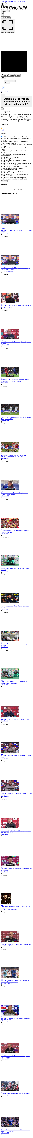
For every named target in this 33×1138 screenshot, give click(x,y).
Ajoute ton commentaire (7, 190)
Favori (17, 75)
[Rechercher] (2, 13)
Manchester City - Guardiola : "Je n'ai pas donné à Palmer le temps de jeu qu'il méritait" (15, 380)
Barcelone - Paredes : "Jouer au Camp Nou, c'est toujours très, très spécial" (14, 493)
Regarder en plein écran (7, 26)
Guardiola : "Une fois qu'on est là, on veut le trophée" (16, 719)
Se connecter (5, 17)
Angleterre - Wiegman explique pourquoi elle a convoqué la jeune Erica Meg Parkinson (14, 456)
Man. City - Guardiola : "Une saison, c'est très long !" (16, 306)
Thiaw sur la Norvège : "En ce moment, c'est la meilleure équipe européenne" (14, 682)
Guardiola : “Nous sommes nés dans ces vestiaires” (15, 1094)
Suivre (3, 94)
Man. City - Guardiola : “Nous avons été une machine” (16, 944)
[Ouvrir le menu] (2, 4)
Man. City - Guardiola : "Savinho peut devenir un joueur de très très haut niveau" (15, 981)
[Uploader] (2, 15)
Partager (10, 75)
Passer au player (5, 1)
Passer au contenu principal (17, 1)
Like (3, 75)
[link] (16, 91)
